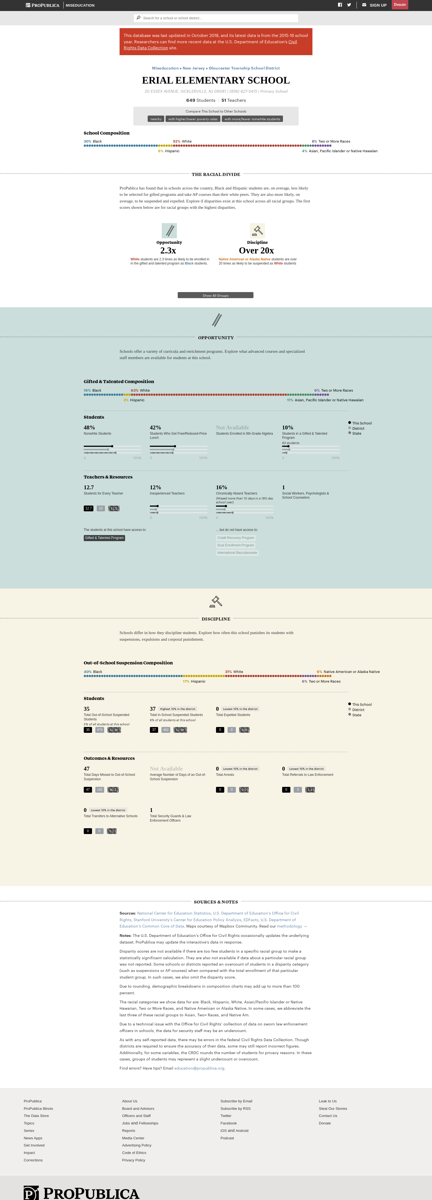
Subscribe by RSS (236, 1094)
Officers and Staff (137, 1102)
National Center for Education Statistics (174, 899)
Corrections (34, 1146)
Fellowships (150, 1109)
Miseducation (80, 5)
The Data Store (37, 1102)
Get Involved (35, 1131)
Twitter (226, 1102)
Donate (399, 5)
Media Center (134, 1124)
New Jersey (194, 68)
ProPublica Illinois (39, 1094)
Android (243, 1117)
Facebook (229, 1109)
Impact (30, 1139)
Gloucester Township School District (244, 68)
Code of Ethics (135, 1139)
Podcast (227, 1124)
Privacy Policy (134, 1146)
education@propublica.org (199, 1054)
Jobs (126, 1109)
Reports (129, 1117)
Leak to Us (328, 1087)
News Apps (34, 1124)
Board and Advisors (139, 1094)
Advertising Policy (138, 1131)
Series (29, 1117)
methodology (289, 912)
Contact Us (329, 1102)
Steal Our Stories (334, 1094)
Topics (29, 1109)
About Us (130, 1087)
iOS (223, 1117)
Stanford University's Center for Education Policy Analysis (187, 905)
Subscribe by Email (237, 1087)
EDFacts (251, 905)
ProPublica (33, 1087)
